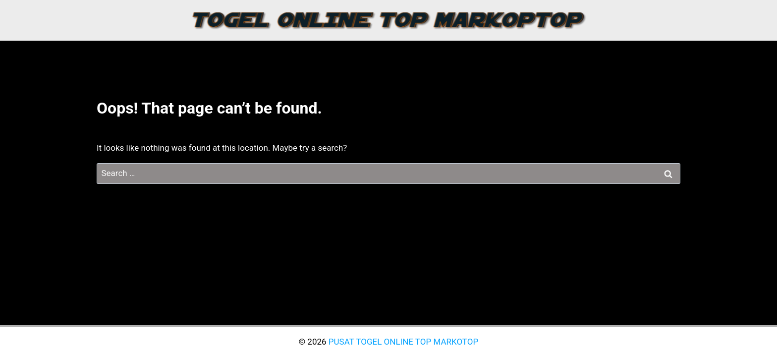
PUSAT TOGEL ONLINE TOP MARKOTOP (403, 342)
